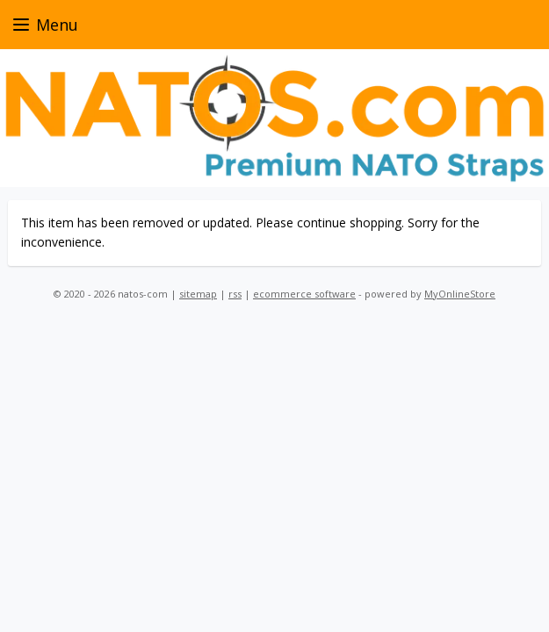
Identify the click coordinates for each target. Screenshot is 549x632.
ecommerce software (304, 293)
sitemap (198, 293)
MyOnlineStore (459, 293)
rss (235, 293)
